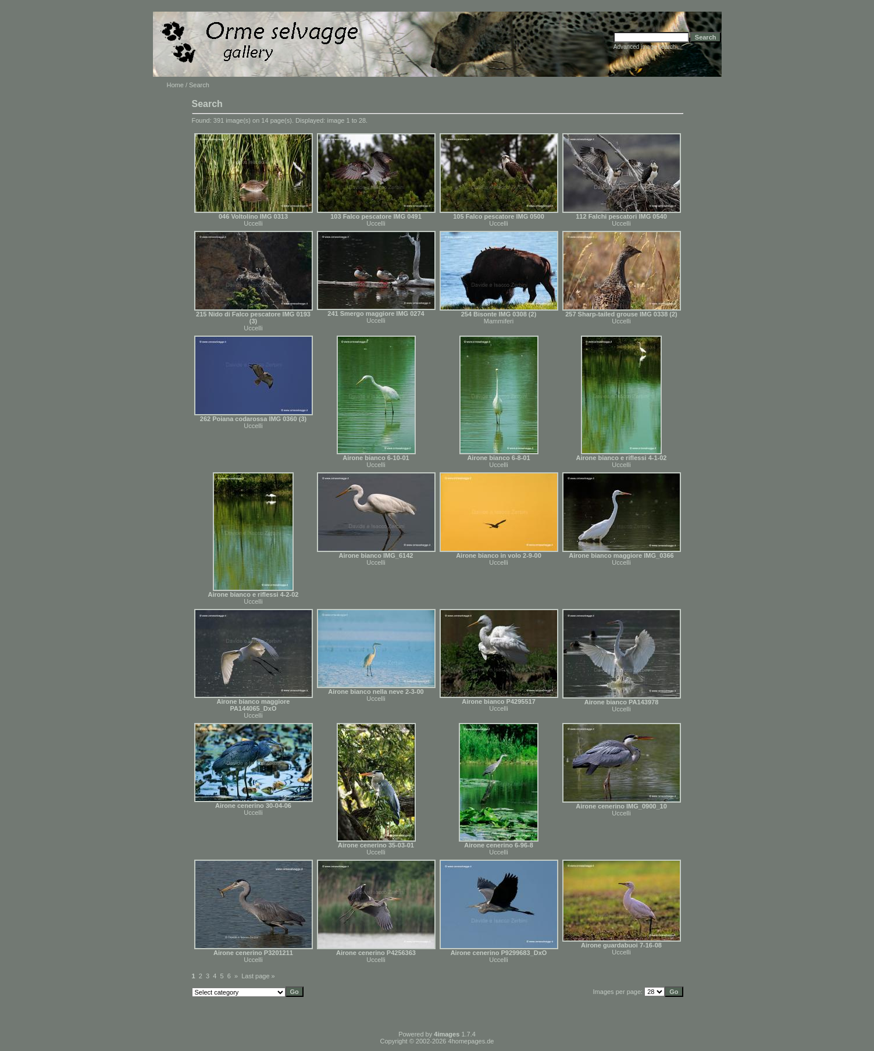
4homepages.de (471, 1041)
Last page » (258, 975)
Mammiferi (498, 321)
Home (175, 84)
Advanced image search (644, 47)
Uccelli (253, 223)
